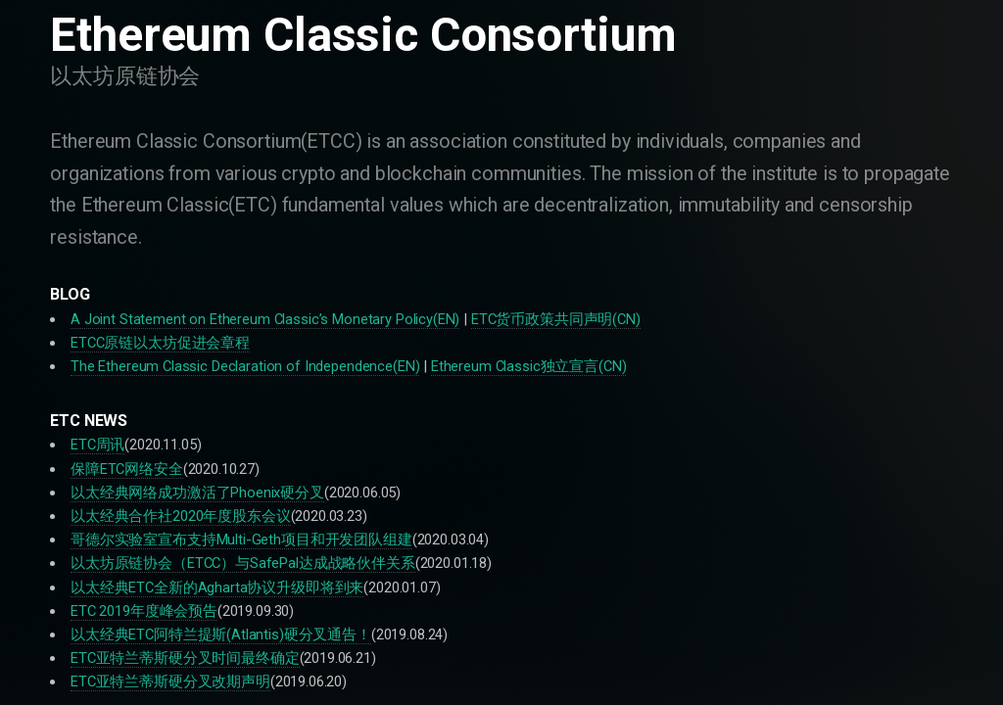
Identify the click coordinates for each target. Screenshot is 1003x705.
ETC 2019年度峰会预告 (144, 611)
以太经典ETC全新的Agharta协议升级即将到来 (217, 587)
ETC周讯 (97, 444)
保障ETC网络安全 (127, 469)
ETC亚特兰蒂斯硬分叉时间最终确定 (185, 658)
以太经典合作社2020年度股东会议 (181, 516)
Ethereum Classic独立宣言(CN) (528, 366)
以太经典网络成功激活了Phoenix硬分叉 (197, 492)
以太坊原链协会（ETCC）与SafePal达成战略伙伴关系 (243, 563)
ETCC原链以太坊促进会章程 (160, 343)
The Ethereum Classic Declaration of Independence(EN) (245, 366)
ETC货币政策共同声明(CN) (556, 319)
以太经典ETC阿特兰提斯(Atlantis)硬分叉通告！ (221, 634)
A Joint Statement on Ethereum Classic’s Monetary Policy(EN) (265, 319)
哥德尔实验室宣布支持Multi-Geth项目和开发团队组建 (241, 539)
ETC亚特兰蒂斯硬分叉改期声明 (170, 681)
